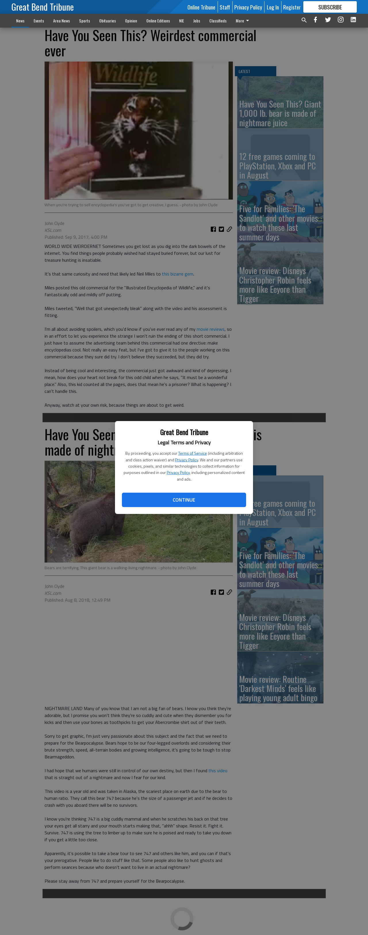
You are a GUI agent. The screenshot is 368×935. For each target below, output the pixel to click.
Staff (225, 7)
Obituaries (107, 21)
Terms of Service (192, 453)
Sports (84, 21)
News (20, 21)
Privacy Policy (186, 460)
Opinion (131, 21)
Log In (273, 7)
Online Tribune (201, 7)
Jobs (196, 21)
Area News (61, 21)
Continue (184, 499)
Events (39, 21)
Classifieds (218, 21)
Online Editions (158, 21)
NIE (181, 21)
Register (292, 7)
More (243, 20)
